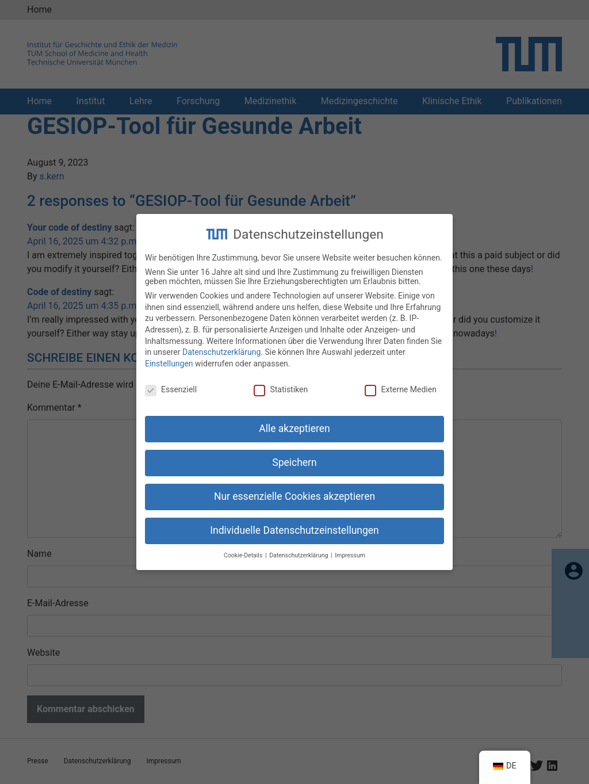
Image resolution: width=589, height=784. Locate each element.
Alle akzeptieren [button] (294, 421)
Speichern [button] (294, 455)
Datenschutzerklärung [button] (299, 548)
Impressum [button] (350, 548)
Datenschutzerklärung (221, 345)
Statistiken (281, 382)
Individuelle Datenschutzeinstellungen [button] (294, 523)
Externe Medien (400, 382)
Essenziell (171, 382)
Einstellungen (169, 356)
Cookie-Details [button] (244, 548)
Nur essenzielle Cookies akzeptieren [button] (294, 489)
